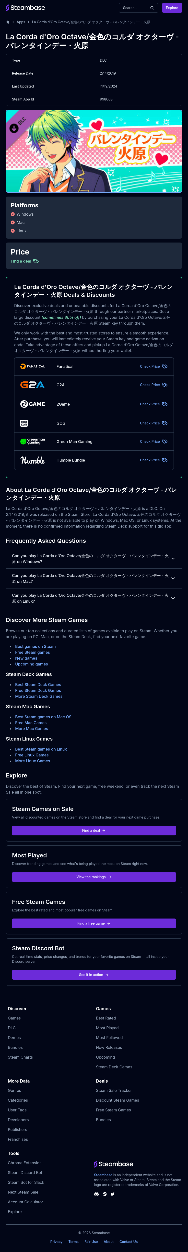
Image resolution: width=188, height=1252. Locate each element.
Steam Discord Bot (25, 1172)
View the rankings (94, 877)
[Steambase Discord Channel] (96, 1194)
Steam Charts (20, 1057)
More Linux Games (32, 760)
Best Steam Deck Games (38, 684)
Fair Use (91, 1242)
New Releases (109, 1047)
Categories (18, 1100)
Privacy (56, 1242)
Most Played (107, 1027)
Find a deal (94, 830)
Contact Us (128, 1242)
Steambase (103, 1175)
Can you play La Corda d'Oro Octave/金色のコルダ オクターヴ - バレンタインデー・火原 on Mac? (94, 578)
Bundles (15, 1047)
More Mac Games (31, 728)
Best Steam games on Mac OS (43, 716)
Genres (14, 1090)
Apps (21, 22)
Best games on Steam (35, 646)
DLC (12, 1027)
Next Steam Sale (23, 1192)
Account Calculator (25, 1201)
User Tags (17, 1110)
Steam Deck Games (114, 1066)
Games (14, 1018)
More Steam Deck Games (38, 696)
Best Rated (106, 1018)
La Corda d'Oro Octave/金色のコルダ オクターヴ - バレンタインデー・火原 (91, 22)
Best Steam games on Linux (41, 749)
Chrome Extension (25, 1162)
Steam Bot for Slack (26, 1182)
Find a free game (94, 923)
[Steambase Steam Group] (105, 1194)
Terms (73, 1242)
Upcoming (105, 1057)
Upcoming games (31, 664)
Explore (172, 8)
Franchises (18, 1139)
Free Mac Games (31, 722)
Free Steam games (32, 652)
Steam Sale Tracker (114, 1090)
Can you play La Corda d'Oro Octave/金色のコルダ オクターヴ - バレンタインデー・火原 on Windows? (94, 558)
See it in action (94, 975)
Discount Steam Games (117, 1100)
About (109, 1242)
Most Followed (109, 1037)
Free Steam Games (113, 1110)
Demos (14, 1037)
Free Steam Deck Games (38, 690)
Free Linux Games (32, 755)
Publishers (17, 1129)
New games (26, 658)
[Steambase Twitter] (113, 1194)
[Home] (8, 22)
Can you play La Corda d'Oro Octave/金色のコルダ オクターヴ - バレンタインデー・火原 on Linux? (94, 598)
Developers (18, 1119)
